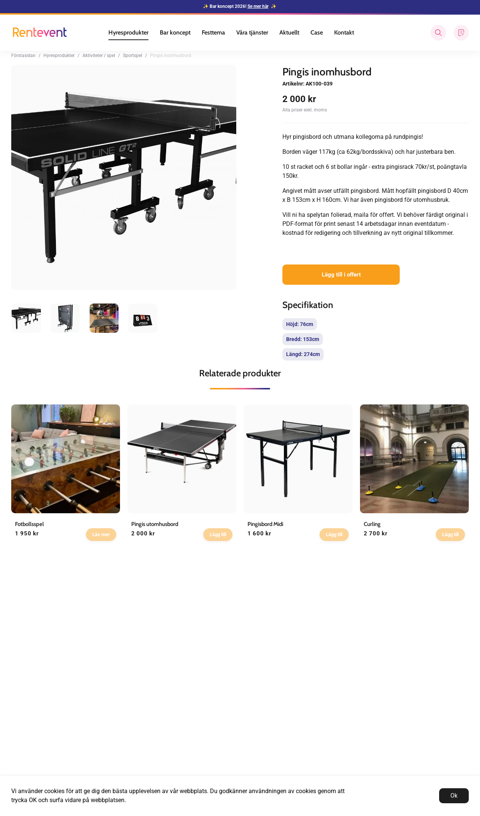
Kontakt (344, 32)
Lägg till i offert (341, 274)
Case (316, 32)
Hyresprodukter (128, 32)
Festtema (213, 32)
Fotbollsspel (29, 524)
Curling (372, 524)
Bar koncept (175, 32)
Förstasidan (23, 55)
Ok (454, 795)
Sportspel (132, 55)
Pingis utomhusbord (154, 524)
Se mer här (258, 6)
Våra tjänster (252, 32)
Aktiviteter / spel (98, 55)
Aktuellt (289, 32)
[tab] (26, 318)
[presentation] (26, 318)
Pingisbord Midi (265, 524)
